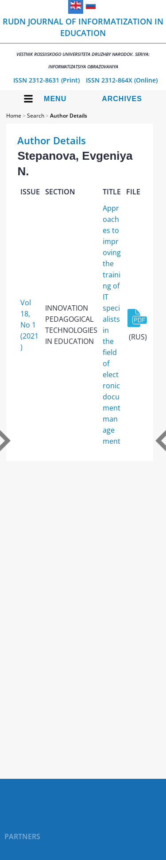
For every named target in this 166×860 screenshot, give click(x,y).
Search (35, 115)
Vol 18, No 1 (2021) (29, 325)
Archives (122, 99)
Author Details (68, 115)
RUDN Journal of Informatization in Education (83, 43)
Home (13, 115)
